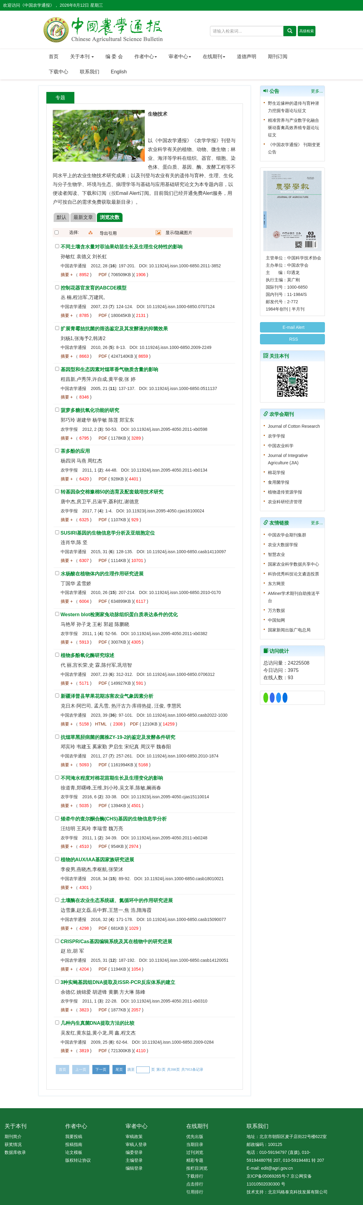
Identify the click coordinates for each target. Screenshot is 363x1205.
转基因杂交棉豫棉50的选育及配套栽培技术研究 (112, 491)
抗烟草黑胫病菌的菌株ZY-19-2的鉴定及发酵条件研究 (118, 737)
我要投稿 (73, 1136)
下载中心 (58, 71)
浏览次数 (109, 217)
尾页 (119, 1069)
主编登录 (134, 1160)
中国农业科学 (281, 445)
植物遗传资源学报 (285, 492)
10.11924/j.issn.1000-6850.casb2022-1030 (187, 715)
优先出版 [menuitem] (194, 1136)
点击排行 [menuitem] (194, 1184)
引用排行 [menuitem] (194, 1191)
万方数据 (276, 610)
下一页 (100, 1069)
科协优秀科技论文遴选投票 (293, 573)
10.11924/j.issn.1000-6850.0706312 (181, 674)
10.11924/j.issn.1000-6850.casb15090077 (186, 919)
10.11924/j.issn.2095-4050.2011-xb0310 (169, 1001)
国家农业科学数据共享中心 (293, 564)
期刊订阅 (277, 56)
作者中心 (145, 56)
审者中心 (180, 56)
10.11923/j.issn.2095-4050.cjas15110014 (170, 796)
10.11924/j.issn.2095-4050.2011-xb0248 (169, 837)
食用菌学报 (278, 482)
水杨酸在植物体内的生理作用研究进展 (102, 573)
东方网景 (276, 583)
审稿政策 (134, 1136)
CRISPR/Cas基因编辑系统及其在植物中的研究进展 (116, 941)
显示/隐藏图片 (178, 232)
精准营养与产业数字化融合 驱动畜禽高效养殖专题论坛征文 (293, 127)
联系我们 (89, 71)
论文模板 (73, 1152)
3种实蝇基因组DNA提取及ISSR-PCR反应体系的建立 (118, 982)
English (119, 71)
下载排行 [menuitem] (194, 1176)
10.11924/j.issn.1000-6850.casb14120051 (189, 960)
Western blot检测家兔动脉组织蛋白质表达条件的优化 (119, 614)
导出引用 (108, 233)
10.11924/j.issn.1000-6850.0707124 (181, 306)
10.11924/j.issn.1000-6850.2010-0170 (185, 592)
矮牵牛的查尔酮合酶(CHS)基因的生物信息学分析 (114, 818)
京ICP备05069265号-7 (268, 1176)
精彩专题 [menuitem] (194, 1160)
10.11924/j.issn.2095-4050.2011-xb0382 (169, 633)
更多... (317, 91)
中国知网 (276, 620)
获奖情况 (13, 1144)
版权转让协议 (78, 1160)
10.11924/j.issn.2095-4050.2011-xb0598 (169, 429)
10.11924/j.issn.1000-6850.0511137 (183, 388)
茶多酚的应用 (75, 451)
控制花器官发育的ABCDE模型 (94, 287)
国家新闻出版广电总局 (289, 629)
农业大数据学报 (283, 544)
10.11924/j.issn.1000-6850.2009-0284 (178, 1042)
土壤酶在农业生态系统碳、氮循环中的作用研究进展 (117, 900)
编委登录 (134, 1152)
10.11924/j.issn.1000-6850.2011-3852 (185, 265)
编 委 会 (114, 56)
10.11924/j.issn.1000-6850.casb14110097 (186, 551)
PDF (102, 274)
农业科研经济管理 (285, 501)
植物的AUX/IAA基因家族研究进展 (97, 859)
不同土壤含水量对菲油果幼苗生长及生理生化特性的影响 (122, 246)
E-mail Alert (292, 327)
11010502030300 (263, 1184)
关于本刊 (82, 56)
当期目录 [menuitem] (194, 1144)
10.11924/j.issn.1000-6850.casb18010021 (184, 878)
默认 (61, 217)
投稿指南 (73, 1144)
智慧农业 (276, 554)
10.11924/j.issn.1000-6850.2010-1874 (183, 756)
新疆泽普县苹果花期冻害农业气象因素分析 (107, 696)
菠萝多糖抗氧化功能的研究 (90, 410)
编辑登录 (134, 1168)
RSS (292, 339)
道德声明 (246, 56)
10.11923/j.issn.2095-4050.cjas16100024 (165, 510)
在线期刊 (214, 56)
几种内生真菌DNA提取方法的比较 (98, 1023)
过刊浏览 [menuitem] (194, 1152)
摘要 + (67, 274)
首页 (54, 56)
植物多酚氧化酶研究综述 (87, 655)
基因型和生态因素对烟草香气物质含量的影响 (109, 369)
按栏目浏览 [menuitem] (197, 1168)
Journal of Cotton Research (294, 426)
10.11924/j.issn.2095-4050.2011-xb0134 (169, 470)
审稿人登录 (136, 1144)
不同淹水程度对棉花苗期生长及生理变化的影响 (112, 778)
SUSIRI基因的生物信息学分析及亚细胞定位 (108, 533)
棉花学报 (276, 472)
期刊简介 (13, 1136)
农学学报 (276, 436)
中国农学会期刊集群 (287, 534)
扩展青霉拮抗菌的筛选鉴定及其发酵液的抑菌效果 (114, 328)
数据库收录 (15, 1152)
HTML (101, 724)
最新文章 (83, 217)
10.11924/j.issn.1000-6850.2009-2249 (176, 347)
